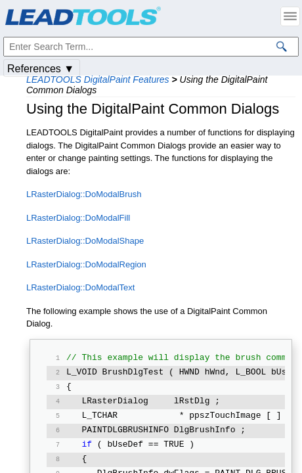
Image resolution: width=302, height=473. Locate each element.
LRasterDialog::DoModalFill (78, 218)
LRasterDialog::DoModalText (80, 287)
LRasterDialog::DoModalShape (85, 241)
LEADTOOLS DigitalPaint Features (97, 79)
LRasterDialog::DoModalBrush (84, 194)
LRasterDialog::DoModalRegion (86, 264)
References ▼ (40, 68)
